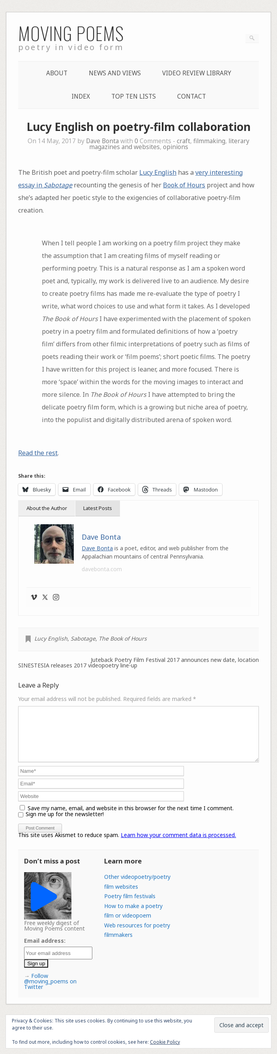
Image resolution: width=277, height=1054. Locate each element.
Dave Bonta (102, 141)
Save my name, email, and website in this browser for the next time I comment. (131, 817)
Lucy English (157, 172)
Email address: (45, 950)
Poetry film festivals (129, 905)
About (56, 73)
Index (80, 96)
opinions (175, 147)
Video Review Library (196, 73)
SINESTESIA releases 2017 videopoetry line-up (77, 665)
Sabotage (83, 638)
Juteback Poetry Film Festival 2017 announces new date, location (175, 660)
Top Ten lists (133, 96)
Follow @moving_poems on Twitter (50, 990)
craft (183, 141)
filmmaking (209, 141)
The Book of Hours (123, 638)
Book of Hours (184, 185)
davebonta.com (102, 569)
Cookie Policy (165, 1042)
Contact (191, 96)
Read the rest (38, 453)
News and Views (115, 73)
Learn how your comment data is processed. (178, 844)
